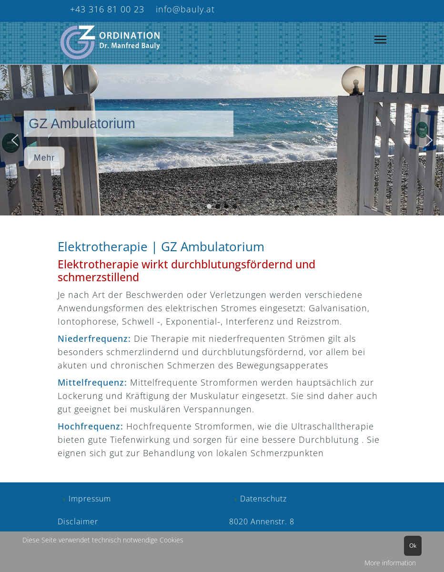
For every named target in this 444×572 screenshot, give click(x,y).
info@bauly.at (184, 9)
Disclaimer (78, 521)
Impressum (90, 498)
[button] (14, 140)
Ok (412, 545)
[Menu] (380, 40)
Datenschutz (263, 498)
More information (390, 562)
